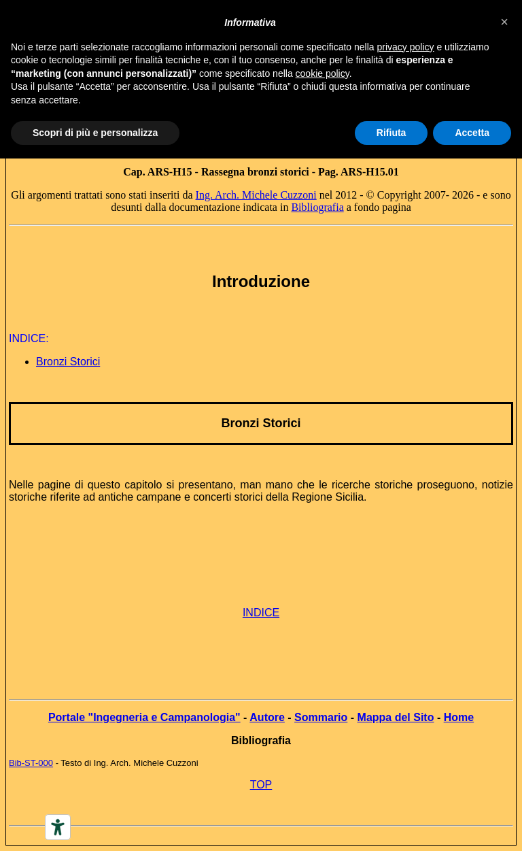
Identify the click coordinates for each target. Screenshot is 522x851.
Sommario (320, 717)
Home (459, 717)
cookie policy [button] (322, 73)
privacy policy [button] (405, 46)
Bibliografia (317, 207)
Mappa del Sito (396, 717)
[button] (504, 22)
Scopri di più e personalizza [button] (95, 132)
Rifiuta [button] (391, 132)
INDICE (261, 612)
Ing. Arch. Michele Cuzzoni (256, 195)
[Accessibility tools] (58, 827)
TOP (261, 784)
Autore (267, 717)
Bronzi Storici (68, 361)
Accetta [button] (472, 132)
